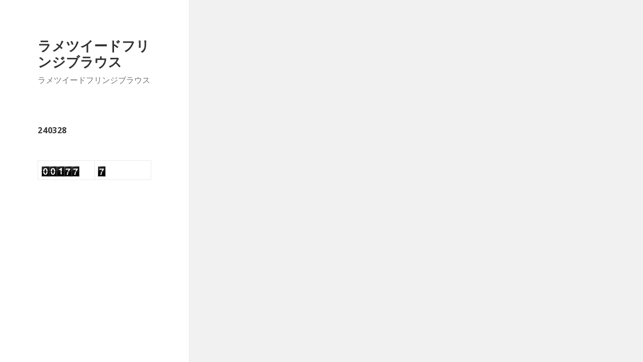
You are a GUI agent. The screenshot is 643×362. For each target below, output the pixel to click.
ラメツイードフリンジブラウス (94, 53)
